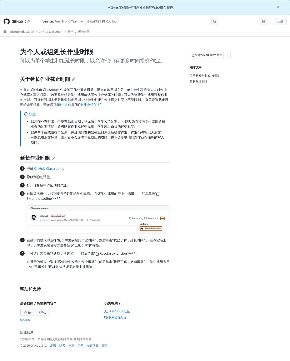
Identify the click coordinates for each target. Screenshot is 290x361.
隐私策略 (25, 320)
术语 (53, 345)
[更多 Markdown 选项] (227, 55)
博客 (105, 345)
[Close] (278, 6)
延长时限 (84, 32)
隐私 (62, 345)
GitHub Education (22, 32)
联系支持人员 (115, 317)
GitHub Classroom (51, 32)
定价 (81, 345)
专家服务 (93, 345)
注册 (280, 21)
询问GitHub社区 (117, 311)
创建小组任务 (90, 104)
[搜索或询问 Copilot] (151, 21)
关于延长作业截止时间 (47, 78)
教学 (71, 32)
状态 (71, 345)
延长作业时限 (37, 157)
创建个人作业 (65, 104)
